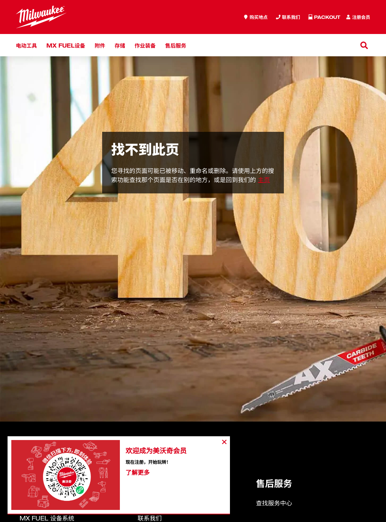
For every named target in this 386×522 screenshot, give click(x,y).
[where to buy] (256, 17)
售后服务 (175, 45)
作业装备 (145, 45)
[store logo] (41, 17)
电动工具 (26, 45)
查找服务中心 (274, 503)
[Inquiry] (288, 17)
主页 (264, 180)
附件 (100, 45)
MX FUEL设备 (65, 45)
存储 (120, 45)
